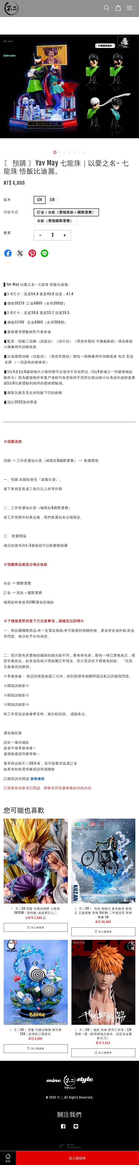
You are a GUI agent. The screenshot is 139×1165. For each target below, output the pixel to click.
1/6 (52, 200)
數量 (7, 233)
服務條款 (37, 779)
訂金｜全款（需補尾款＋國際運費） (66, 212)
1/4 (39, 200)
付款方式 (11, 212)
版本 (7, 199)
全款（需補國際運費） (55, 221)
